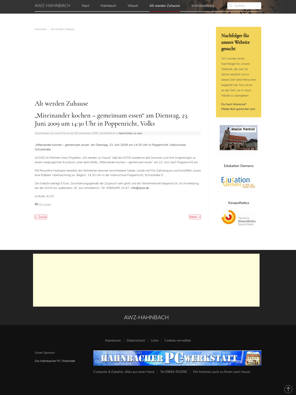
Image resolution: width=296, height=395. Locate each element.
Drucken (43, 205)
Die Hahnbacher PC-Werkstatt (55, 361)
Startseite (40, 29)
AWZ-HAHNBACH (52, 6)
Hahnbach (108, 5)
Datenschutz (136, 340)
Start (85, 5)
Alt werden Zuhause (165, 5)
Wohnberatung (202, 5)
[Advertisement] (118, 65)
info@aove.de (140, 188)
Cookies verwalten (177, 340)
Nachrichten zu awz (130, 133)
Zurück (40, 217)
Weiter (195, 217)
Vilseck (133, 5)
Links (155, 340)
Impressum (113, 340)
